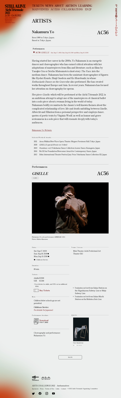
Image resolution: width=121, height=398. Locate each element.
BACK (70, 358)
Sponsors (35, 389)
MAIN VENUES (40, 9)
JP (90, 9)
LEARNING (85, 6)
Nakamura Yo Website (42, 130)
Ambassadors (63, 385)
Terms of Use (49, 389)
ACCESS (55, 9)
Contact (63, 389)
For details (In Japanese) (43, 310)
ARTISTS (71, 6)
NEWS (49, 6)
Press (42, 389)
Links (57, 389)
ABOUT (59, 6)
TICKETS (37, 6)
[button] (73, 345)
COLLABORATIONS (72, 9)
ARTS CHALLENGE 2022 (43, 385)
